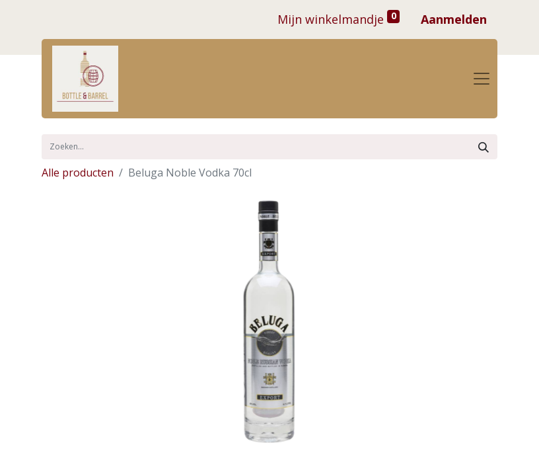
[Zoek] (483, 146)
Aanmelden (454, 19)
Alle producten (78, 172)
